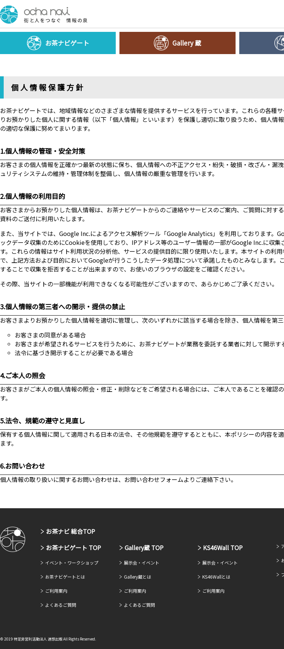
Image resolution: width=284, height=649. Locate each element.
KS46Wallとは (216, 576)
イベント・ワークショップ (71, 562)
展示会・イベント (141, 562)
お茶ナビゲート (43, 15)
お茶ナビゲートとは (65, 576)
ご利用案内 (56, 591)
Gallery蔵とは (137, 576)
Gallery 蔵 (186, 42)
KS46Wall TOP (223, 547)
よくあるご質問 (60, 605)
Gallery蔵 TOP (144, 547)
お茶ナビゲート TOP (73, 547)
